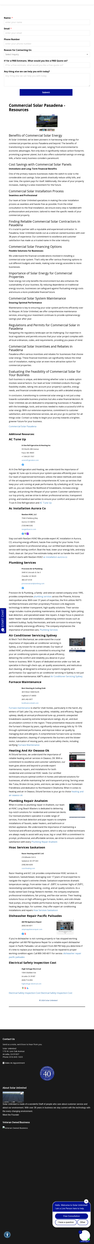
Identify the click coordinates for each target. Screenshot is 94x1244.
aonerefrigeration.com (30, 460)
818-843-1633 (16, 1057)
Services (9, 1191)
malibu (46, 1234)
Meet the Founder (11, 1115)
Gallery (9, 1212)
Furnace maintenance (19, 707)
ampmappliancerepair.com (32, 929)
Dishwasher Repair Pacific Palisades (35, 915)
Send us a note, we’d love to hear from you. (22, 1044)
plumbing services (43, 596)
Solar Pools (11, 1207)
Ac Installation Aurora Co (27, 508)
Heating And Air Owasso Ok (29, 750)
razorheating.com (28, 868)
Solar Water (11, 1202)
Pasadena (39, 1234)
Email (7, 28)
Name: (7, 17)
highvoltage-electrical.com (31, 984)
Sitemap (40, 1237)
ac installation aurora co (55, 557)
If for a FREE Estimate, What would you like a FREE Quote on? (36, 60)
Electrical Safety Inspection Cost (32, 962)
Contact (9, 1218)
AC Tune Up (17, 439)
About (8, 1181)
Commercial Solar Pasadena (22, 426)
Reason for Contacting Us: (18, 50)
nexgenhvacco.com (29, 529)
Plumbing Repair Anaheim (28, 800)
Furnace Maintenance (25, 681)
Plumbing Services (22, 562)
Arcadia (31, 1234)
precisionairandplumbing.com (33, 583)
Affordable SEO (39, 1242)
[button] (7, 1236)
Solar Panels (11, 1196)
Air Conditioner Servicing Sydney (33, 635)
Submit (46, 92)
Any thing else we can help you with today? (27, 71)
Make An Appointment (15, 1063)
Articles (48, 1237)
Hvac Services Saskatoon (27, 847)
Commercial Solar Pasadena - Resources (37, 107)
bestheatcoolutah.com (30, 703)
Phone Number (12, 39)
